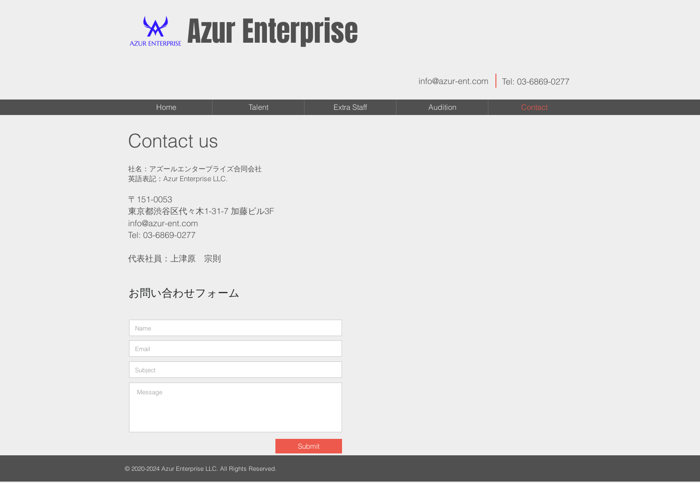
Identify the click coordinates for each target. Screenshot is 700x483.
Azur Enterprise (272, 31)
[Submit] (308, 446)
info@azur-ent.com (453, 81)
